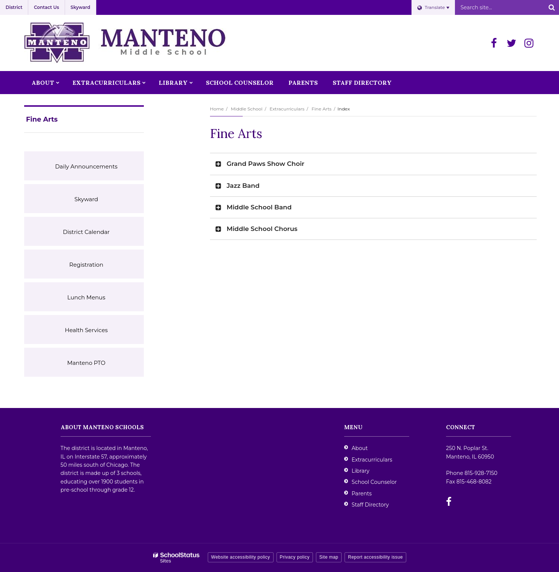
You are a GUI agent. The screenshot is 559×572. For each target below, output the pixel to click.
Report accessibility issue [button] (375, 557)
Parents (362, 493)
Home (217, 109)
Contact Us (46, 7)
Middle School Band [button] (259, 207)
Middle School (246, 109)
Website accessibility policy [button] (240, 557)
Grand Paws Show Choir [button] (265, 163)
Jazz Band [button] (243, 185)
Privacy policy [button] (295, 557)
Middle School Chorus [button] (262, 228)
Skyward (80, 7)
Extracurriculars (286, 109)
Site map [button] (328, 557)
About (360, 448)
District (14, 7)
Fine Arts (321, 109)
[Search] (551, 7)
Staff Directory (370, 504)
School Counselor (374, 482)
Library (360, 470)
